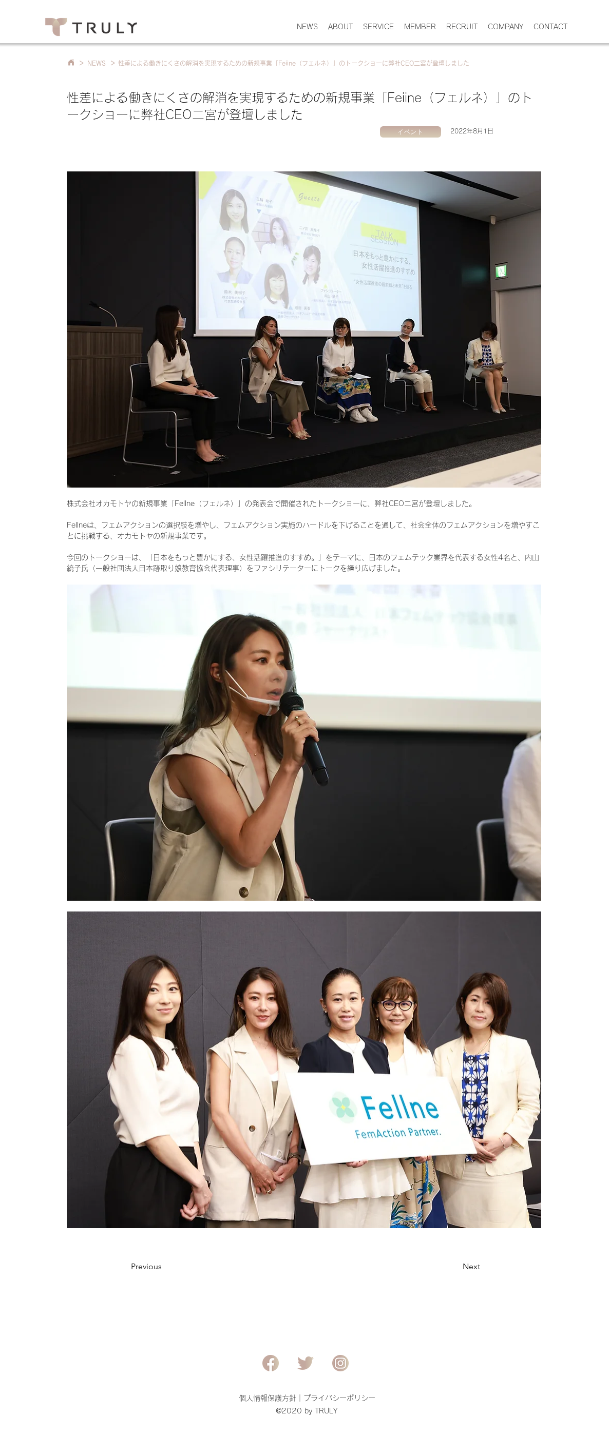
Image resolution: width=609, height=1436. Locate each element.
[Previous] (165, 1266)
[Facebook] (270, 1363)
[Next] (454, 1266)
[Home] (71, 62)
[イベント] (410, 132)
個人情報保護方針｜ (271, 1398)
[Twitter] (305, 1363)
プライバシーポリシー (339, 1398)
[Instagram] (340, 1363)
